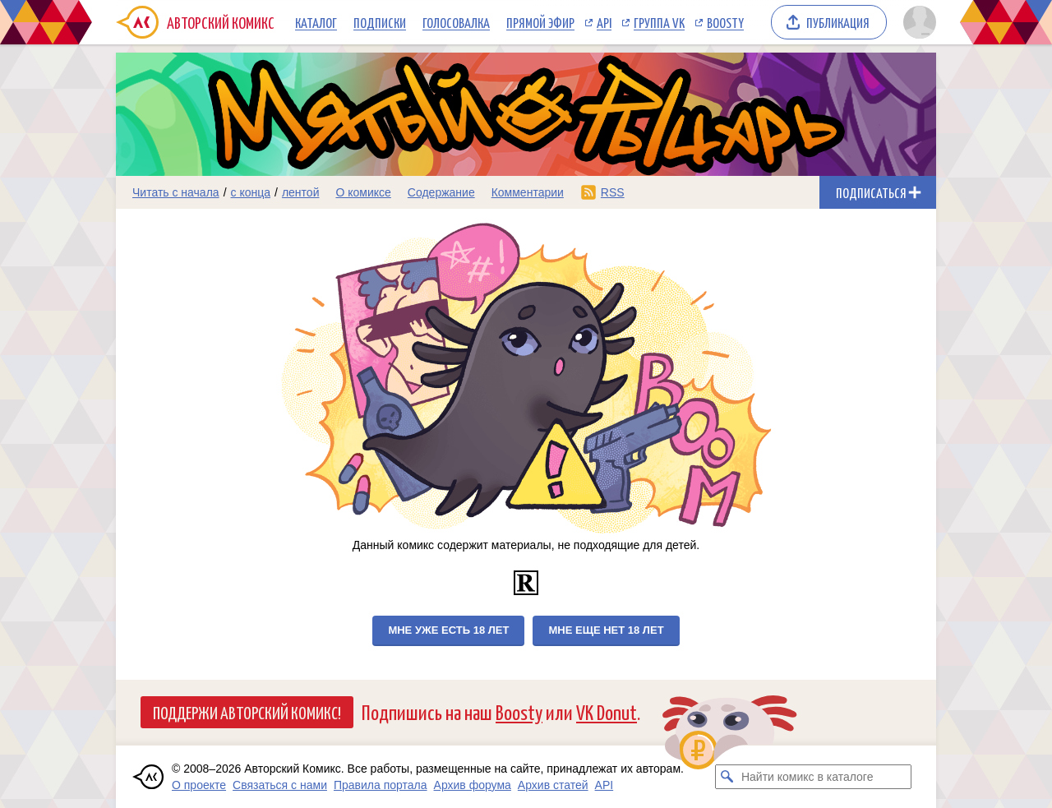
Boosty (725, 22)
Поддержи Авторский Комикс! (247, 712)
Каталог (316, 22)
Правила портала (380, 785)
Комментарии (527, 192)
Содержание (441, 192)
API (604, 22)
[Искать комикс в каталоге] (727, 776)
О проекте (199, 785)
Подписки (379, 22)
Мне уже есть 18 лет (448, 630)
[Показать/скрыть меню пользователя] (916, 22)
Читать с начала (175, 192)
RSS (613, 192)
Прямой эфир (540, 22)
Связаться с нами (280, 785)
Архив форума (472, 785)
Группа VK (659, 22)
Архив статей (553, 785)
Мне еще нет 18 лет (605, 630)
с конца (251, 192)
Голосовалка (456, 22)
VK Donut (606, 711)
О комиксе (362, 192)
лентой (301, 192)
